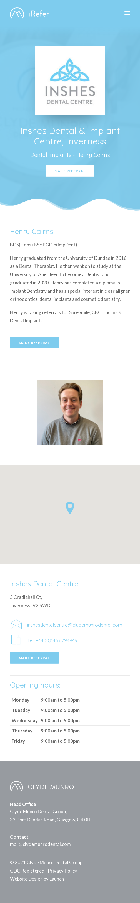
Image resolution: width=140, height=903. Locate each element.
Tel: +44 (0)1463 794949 (52, 640)
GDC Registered (27, 871)
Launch (56, 879)
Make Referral (70, 171)
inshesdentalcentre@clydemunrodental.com (74, 625)
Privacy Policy (62, 871)
